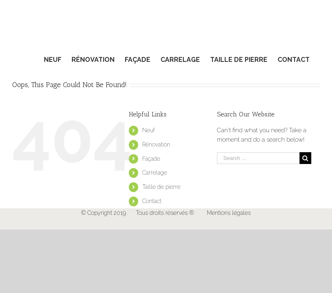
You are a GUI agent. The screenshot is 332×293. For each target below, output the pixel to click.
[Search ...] (258, 158)
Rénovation (156, 144)
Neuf (148, 130)
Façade (151, 158)
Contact (151, 201)
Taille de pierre (161, 187)
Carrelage (154, 172)
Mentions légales (229, 213)
